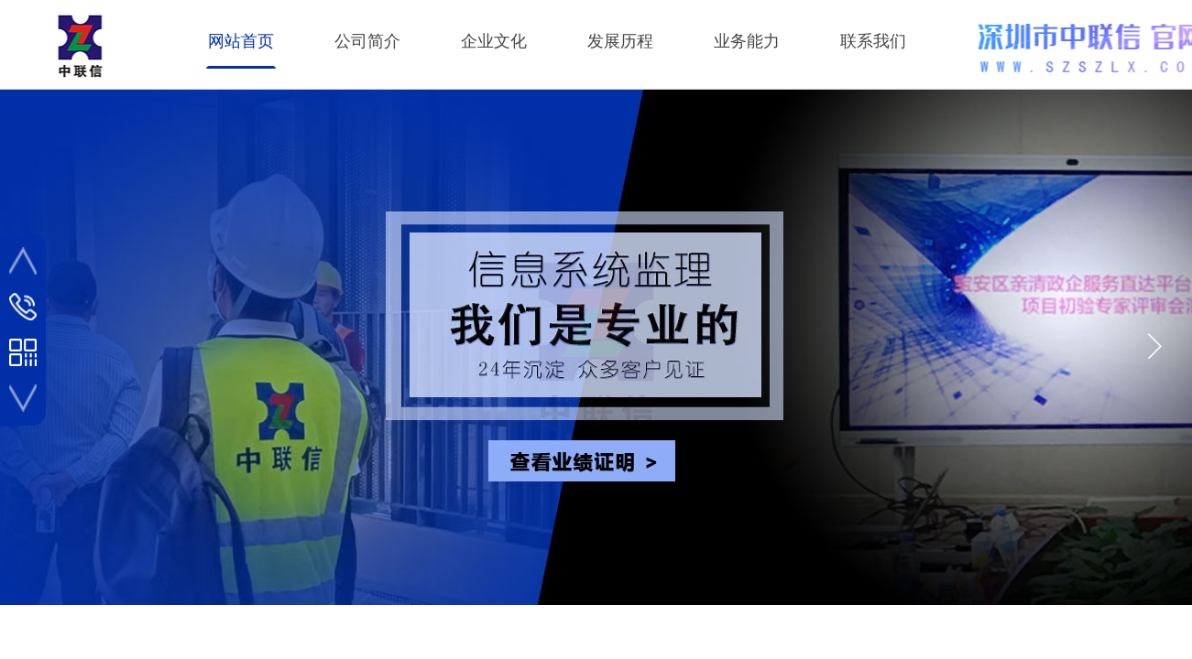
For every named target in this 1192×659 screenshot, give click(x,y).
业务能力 (747, 41)
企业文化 (494, 41)
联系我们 (873, 41)
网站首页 (241, 41)
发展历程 (620, 41)
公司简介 (367, 41)
